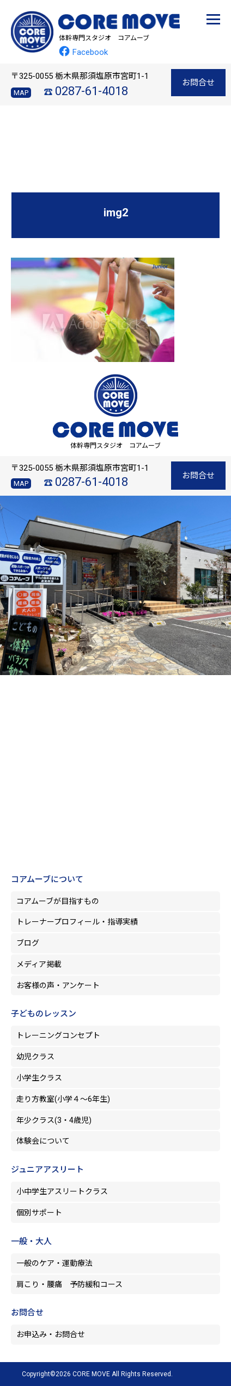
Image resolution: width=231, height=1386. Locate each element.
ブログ (27, 943)
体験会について (43, 1141)
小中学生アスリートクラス (62, 1191)
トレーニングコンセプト (58, 1035)
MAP (21, 93)
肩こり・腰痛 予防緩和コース (69, 1284)
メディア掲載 (39, 964)
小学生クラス (39, 1077)
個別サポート (39, 1212)
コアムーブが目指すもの (57, 901)
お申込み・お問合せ (50, 1334)
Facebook (83, 52)
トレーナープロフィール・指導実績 (77, 921)
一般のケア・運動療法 (54, 1263)
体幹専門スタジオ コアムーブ (104, 38)
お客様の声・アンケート (58, 985)
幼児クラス (35, 1056)
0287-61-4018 (91, 91)
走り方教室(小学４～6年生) (67, 1099)
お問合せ (198, 83)
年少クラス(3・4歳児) (54, 1120)
